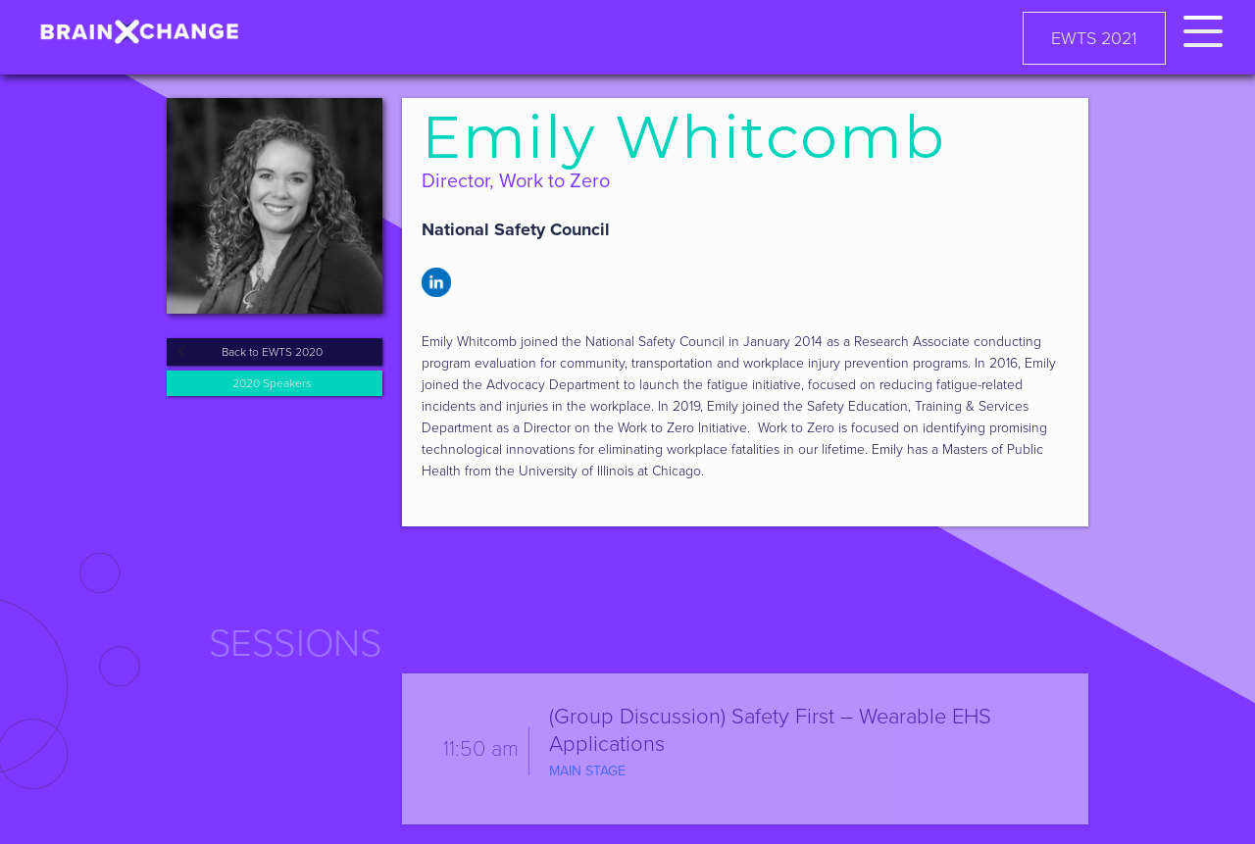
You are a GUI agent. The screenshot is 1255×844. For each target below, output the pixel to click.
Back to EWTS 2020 (272, 352)
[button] (1203, 28)
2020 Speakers (272, 383)
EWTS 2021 (1094, 38)
